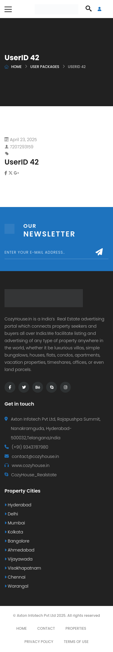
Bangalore (17, 541)
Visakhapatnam (23, 568)
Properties (75, 628)
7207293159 (21, 147)
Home (16, 66)
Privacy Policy (38, 641)
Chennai (15, 577)
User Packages (44, 66)
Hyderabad (18, 505)
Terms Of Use (76, 641)
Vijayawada (19, 559)
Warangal (16, 586)
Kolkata (14, 532)
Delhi (11, 514)
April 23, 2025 (23, 140)
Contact (46, 628)
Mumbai (15, 523)
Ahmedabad (19, 550)
